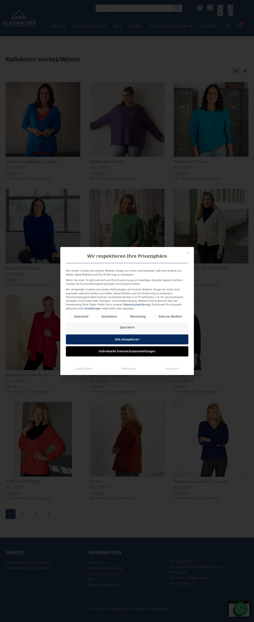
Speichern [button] (127, 327)
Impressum (172, 368)
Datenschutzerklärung (136, 304)
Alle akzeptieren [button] (127, 339)
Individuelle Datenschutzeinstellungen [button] (127, 351)
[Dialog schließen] (188, 252)
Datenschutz (128, 368)
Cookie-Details (83, 368)
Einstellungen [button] (92, 308)
